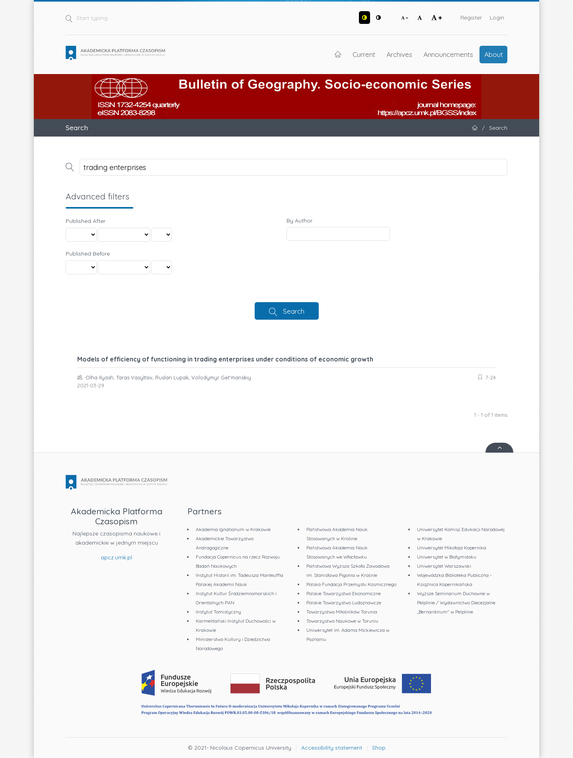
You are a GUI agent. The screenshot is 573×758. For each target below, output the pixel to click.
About (493, 54)
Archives (399, 54)
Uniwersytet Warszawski (444, 566)
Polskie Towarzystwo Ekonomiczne (343, 593)
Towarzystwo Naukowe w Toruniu (342, 621)
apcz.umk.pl (116, 557)
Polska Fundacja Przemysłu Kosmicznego (351, 584)
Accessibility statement (331, 747)
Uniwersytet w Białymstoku (446, 557)
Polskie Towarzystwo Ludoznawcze (343, 603)
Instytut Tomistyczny (218, 612)
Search (293, 311)
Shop (379, 747)
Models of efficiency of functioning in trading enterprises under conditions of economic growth (225, 359)
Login (497, 17)
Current (364, 54)
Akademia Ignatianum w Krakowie (233, 529)
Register (471, 17)
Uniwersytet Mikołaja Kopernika (451, 548)
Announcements (448, 54)
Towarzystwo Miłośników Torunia (341, 612)
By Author (299, 220)
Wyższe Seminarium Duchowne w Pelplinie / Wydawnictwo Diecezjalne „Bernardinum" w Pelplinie (456, 602)
